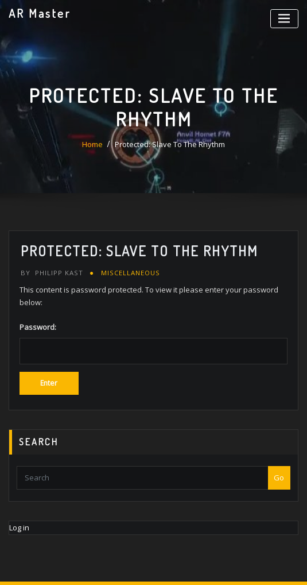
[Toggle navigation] (284, 18)
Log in (19, 527)
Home (92, 144)
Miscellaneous (130, 272)
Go (279, 477)
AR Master (40, 13)
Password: (153, 343)
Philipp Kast (52, 272)
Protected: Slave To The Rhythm (170, 144)
